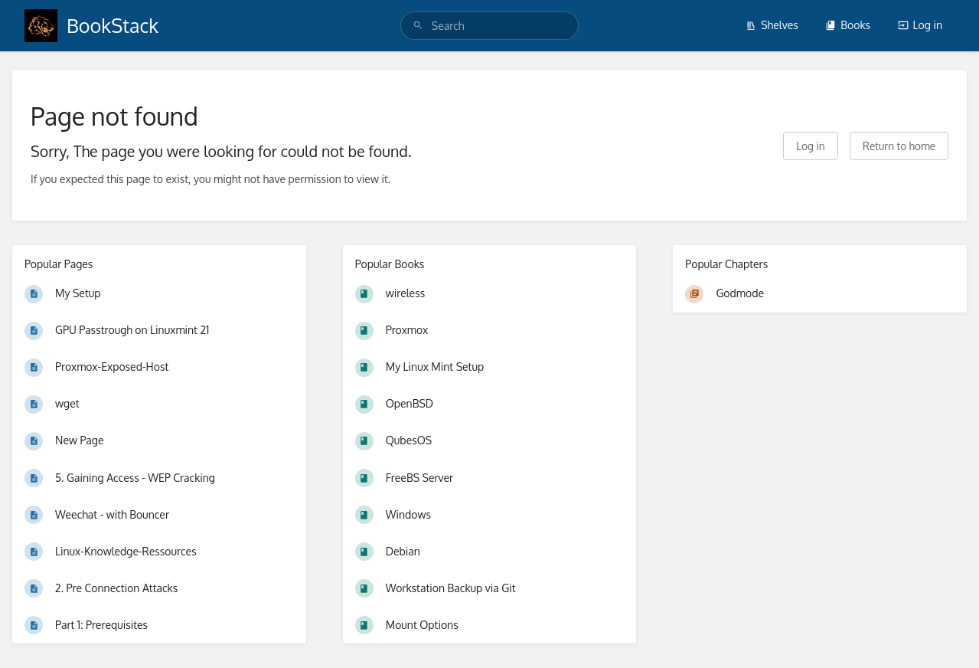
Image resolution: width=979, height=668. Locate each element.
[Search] (418, 25)
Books (847, 24)
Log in (920, 24)
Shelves (772, 24)
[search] (489, 25)
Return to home (899, 145)
